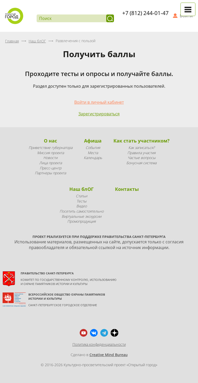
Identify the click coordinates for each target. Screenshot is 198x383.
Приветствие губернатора (50, 147)
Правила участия (141, 152)
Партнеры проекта (50, 172)
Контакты (127, 189)
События (93, 147)
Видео (81, 206)
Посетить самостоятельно (82, 211)
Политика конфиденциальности (99, 344)
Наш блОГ (81, 189)
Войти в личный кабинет (99, 102)
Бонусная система (141, 162)
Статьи (81, 195)
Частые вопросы (141, 157)
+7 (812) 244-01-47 (145, 13)
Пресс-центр (50, 168)
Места (93, 152)
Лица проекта (50, 162)
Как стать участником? (141, 141)
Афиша (93, 141)
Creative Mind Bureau (108, 354)
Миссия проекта (50, 152)
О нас (50, 141)
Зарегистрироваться (99, 114)
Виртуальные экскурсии (81, 216)
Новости (50, 157)
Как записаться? (141, 147)
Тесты (81, 201)
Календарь (93, 157)
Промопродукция (81, 221)
